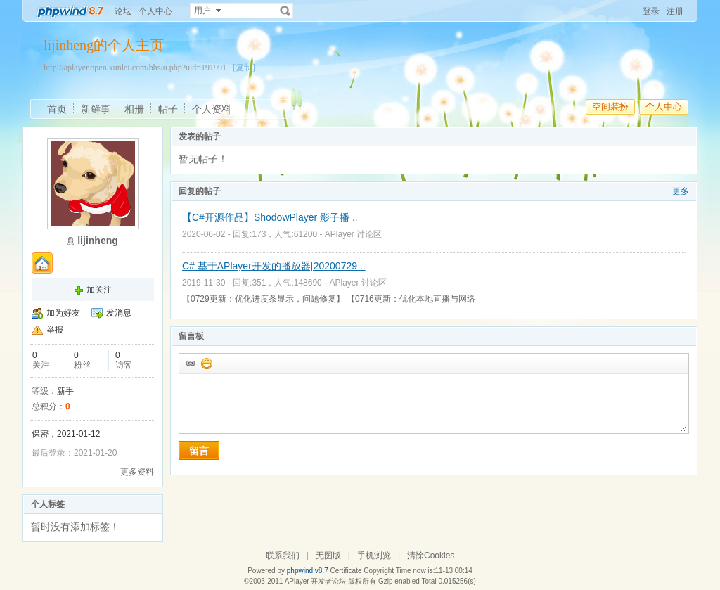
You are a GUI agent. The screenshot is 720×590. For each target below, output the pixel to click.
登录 (651, 11)
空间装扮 (610, 106)
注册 (675, 11)
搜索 (285, 10)
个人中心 (155, 11)
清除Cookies (430, 555)
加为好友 (63, 313)
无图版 (328, 555)
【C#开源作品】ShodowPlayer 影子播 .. (270, 217)
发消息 (118, 313)
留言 (199, 450)
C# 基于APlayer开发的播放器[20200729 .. (274, 265)
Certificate (345, 571)
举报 (54, 330)
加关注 (99, 290)
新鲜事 (95, 109)
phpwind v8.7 (307, 571)
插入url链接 (190, 363)
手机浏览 (374, 555)
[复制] (244, 67)
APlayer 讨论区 (353, 234)
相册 (134, 109)
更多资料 (137, 472)
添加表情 (206, 363)
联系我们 (283, 555)
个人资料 (211, 109)
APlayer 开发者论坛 (316, 581)
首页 (57, 109)
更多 (680, 191)
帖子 (168, 109)
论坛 (123, 11)
